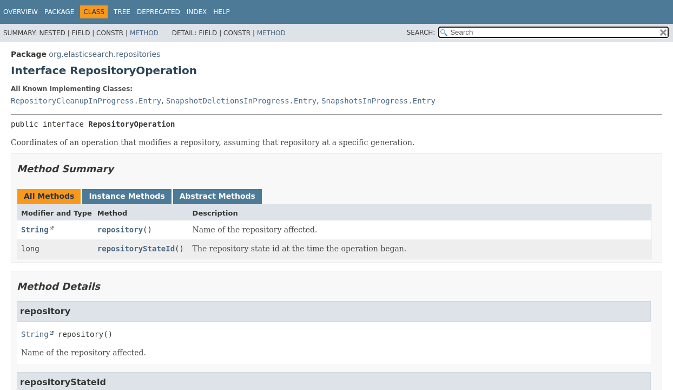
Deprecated (158, 12)
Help (221, 12)
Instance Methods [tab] (126, 196)
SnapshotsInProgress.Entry (378, 100)
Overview (20, 12)
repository (120, 229)
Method (144, 33)
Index (197, 12)
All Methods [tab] (49, 196)
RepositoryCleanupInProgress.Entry (86, 100)
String (35, 229)
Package (59, 12)
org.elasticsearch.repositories (104, 54)
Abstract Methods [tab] (217, 196)
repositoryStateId (136, 248)
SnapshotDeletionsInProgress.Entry (241, 100)
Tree (122, 12)
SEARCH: (421, 32)
